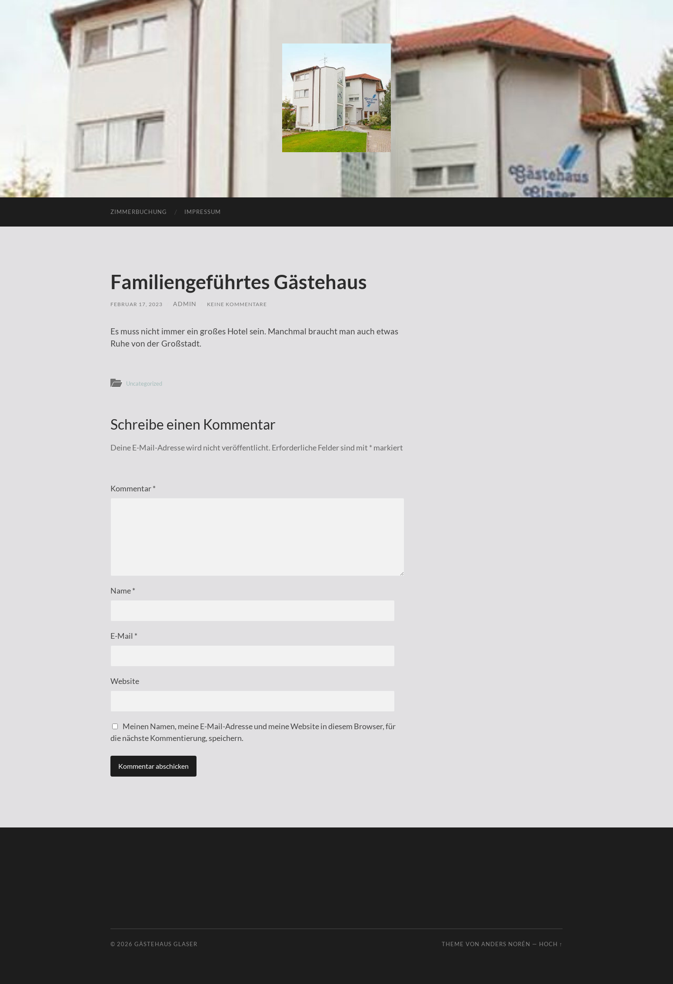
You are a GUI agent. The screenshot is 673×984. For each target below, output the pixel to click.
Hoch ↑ (551, 944)
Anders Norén (505, 944)
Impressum (202, 211)
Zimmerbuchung (138, 211)
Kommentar (133, 488)
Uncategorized (147, 383)
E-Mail (123, 635)
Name (122, 590)
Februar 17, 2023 (140, 303)
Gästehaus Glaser (165, 944)
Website (124, 681)
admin (191, 303)
